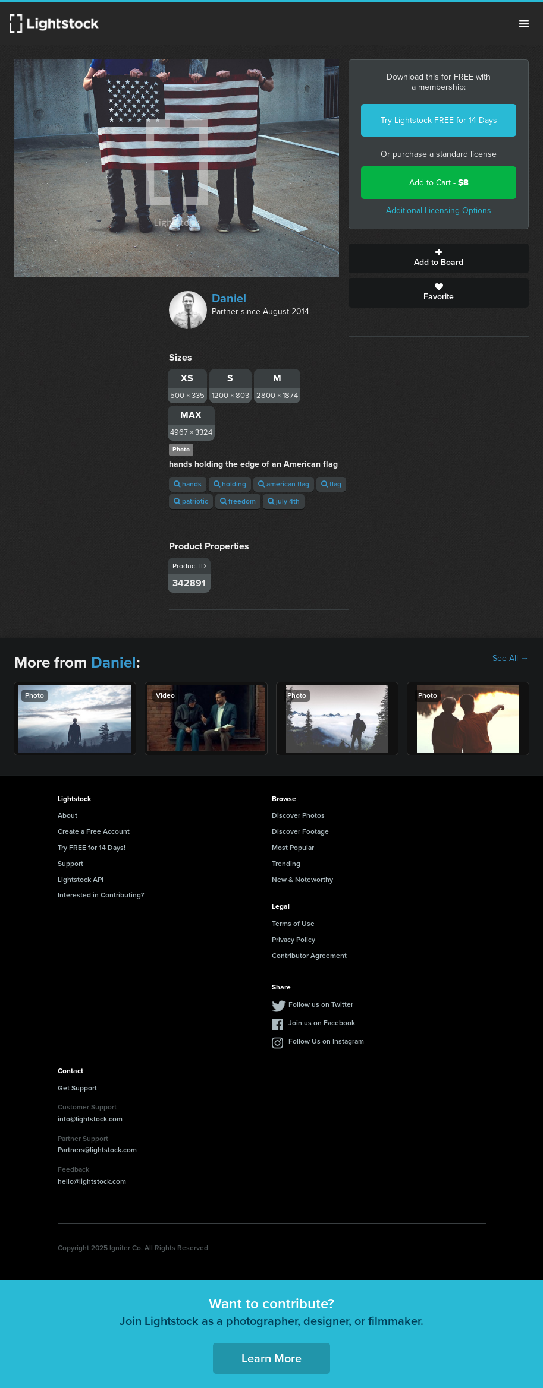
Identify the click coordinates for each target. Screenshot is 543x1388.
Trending (286, 863)
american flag (283, 484)
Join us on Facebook (321, 1022)
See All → (510, 659)
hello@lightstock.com (92, 1181)
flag (331, 484)
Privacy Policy (293, 939)
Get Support (77, 1088)
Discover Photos (298, 815)
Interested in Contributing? (101, 895)
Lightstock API (80, 879)
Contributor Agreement (309, 955)
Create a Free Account (94, 831)
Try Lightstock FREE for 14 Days (439, 120)
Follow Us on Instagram (326, 1041)
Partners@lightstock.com (97, 1149)
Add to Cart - (439, 182)
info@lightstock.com (90, 1119)
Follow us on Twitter (320, 1004)
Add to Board (438, 258)
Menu (523, 23)
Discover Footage (300, 831)
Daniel (229, 298)
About (67, 815)
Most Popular (293, 847)
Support (70, 863)
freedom (238, 501)
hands (188, 484)
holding (230, 484)
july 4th (284, 501)
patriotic (191, 501)
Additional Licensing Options (438, 210)
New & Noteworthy (302, 879)
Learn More (271, 1358)
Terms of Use (293, 923)
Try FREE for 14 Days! (91, 847)
